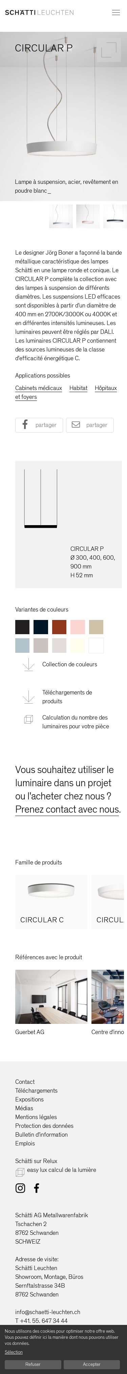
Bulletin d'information (41, 1134)
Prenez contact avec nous (67, 809)
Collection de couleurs (69, 664)
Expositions (29, 1099)
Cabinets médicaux (38, 388)
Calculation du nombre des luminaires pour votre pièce (75, 722)
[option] (51, 902)
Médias (24, 1108)
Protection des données (44, 1126)
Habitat (78, 388)
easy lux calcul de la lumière (61, 1170)
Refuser (33, 1364)
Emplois (25, 1143)
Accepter (92, 1364)
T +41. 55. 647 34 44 (41, 1321)
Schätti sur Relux (36, 1161)
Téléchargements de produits (67, 697)
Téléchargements (36, 1090)
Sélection (14, 1352)
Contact (25, 1082)
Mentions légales (36, 1117)
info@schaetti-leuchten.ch (47, 1312)
